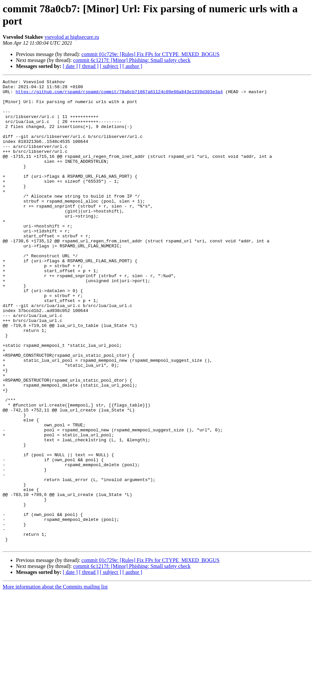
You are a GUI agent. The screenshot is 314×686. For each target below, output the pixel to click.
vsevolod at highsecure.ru (71, 37)
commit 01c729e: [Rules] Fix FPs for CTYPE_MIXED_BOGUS (150, 54)
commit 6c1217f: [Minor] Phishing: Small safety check (132, 60)
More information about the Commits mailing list (55, 680)
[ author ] (132, 66)
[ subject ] (110, 66)
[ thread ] (89, 66)
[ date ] (70, 66)
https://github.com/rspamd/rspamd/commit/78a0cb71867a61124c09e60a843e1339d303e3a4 (119, 94)
